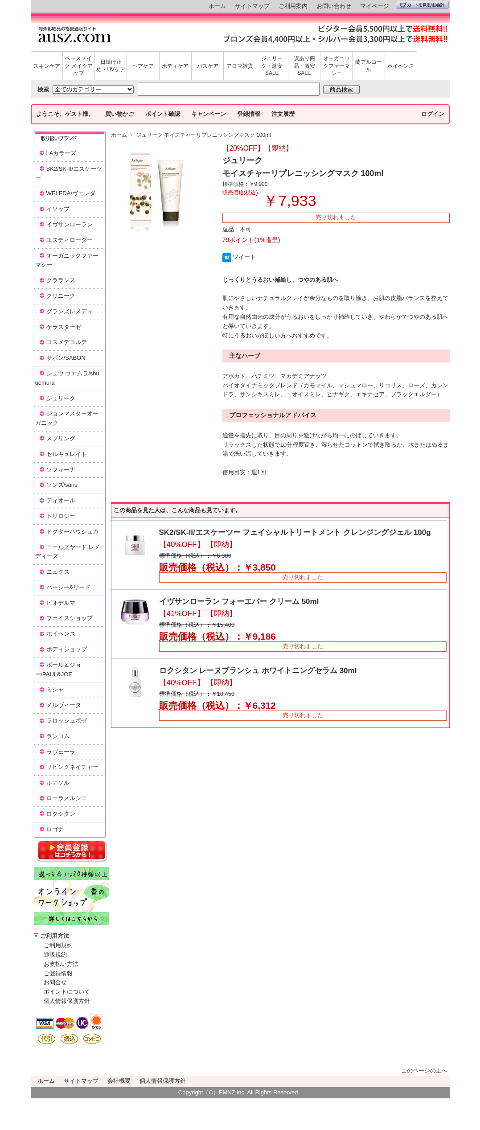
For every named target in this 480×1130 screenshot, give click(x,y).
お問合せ (55, 982)
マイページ (374, 6)
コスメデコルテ (66, 342)
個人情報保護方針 (67, 1001)
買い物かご (119, 114)
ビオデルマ (60, 603)
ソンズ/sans (62, 484)
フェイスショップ (69, 618)
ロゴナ (55, 829)
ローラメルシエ (66, 798)
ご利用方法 (54, 936)
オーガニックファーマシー (336, 66)
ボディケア (175, 66)
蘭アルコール (368, 66)
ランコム (58, 736)
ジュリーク (60, 398)
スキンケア (46, 66)
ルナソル (58, 782)
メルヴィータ (63, 705)
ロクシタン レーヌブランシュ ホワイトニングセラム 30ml (258, 670)
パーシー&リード (68, 587)
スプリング (60, 438)
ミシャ (55, 689)
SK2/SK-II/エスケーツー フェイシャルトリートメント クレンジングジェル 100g (295, 532)
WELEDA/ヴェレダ (71, 193)
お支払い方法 (61, 964)
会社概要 (119, 1080)
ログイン (432, 114)
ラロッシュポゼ (66, 720)
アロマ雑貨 (239, 66)
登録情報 (248, 114)
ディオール (60, 500)
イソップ (58, 208)
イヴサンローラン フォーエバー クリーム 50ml (239, 601)
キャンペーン (208, 114)
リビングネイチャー (72, 767)
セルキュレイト (66, 454)
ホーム (217, 6)
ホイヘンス (400, 66)
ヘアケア (143, 66)
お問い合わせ (333, 6)
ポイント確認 (162, 114)
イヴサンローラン (69, 224)
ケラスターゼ (63, 327)
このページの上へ (424, 1070)
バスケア (207, 66)
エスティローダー (69, 240)
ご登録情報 (58, 973)
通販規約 (55, 954)
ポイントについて (67, 991)
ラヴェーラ (60, 751)
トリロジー (60, 516)
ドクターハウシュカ (72, 531)
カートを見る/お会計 (422, 5)
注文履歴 (283, 114)
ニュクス (58, 571)
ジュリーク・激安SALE (272, 66)
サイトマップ (252, 6)
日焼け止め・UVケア (110, 66)
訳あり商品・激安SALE (304, 66)
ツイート (244, 257)
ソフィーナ (60, 469)
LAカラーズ (61, 153)
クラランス (60, 280)
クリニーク (60, 295)
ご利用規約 (58, 945)
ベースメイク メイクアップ (79, 66)
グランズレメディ (69, 311)
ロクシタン (60, 813)
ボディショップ (66, 649)
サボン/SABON (66, 357)
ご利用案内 (293, 6)
